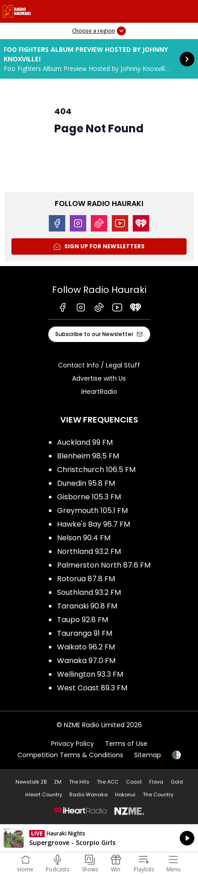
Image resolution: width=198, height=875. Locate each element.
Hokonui (125, 794)
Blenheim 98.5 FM (88, 456)
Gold (177, 781)
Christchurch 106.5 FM (96, 469)
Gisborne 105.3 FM (89, 497)
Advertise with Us (99, 378)
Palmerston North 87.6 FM (104, 565)
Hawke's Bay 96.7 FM (93, 524)
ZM (58, 781)
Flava (156, 781)
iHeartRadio (99, 391)
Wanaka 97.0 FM (86, 660)
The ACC (108, 781)
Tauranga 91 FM (84, 633)
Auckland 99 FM (85, 442)
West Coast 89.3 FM (92, 688)
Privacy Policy (72, 743)
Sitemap (147, 754)
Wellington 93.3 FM (90, 674)
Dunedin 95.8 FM (86, 483)
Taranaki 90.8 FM (87, 606)
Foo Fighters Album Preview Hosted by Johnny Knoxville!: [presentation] (99, 59)
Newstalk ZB (31, 781)
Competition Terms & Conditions (70, 754)
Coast (134, 781)
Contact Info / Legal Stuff (99, 365)
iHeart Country (43, 794)
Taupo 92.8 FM (82, 619)
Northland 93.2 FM (89, 551)
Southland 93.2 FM (89, 592)
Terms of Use (126, 743)
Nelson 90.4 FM (83, 538)
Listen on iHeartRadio (99, 838)
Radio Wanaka (88, 794)
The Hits (79, 781)
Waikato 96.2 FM (86, 647)
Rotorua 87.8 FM (86, 578)
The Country (158, 794)
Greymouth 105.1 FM (92, 510)
